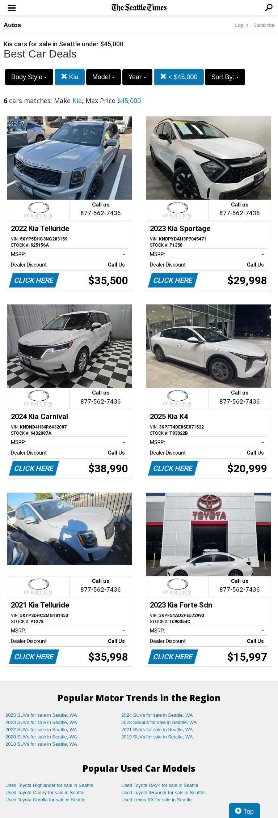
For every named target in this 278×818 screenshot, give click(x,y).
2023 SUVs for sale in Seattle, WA (41, 722)
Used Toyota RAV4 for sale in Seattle (159, 785)
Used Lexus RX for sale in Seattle (156, 799)
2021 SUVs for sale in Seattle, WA (157, 729)
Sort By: (225, 77)
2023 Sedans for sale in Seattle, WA (159, 722)
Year (137, 77)
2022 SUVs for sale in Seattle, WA (41, 729)
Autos (12, 25)
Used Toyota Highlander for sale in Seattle (49, 785)
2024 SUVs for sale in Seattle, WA (157, 715)
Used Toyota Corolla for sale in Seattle (45, 799)
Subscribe (263, 25)
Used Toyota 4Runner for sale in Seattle (163, 792)
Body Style (29, 77)
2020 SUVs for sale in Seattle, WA (41, 737)
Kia (70, 77)
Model (103, 77)
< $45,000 (179, 77)
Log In (241, 25)
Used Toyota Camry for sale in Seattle (44, 792)
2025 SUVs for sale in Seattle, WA (41, 715)
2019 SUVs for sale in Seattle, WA (157, 737)
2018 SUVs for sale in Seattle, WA (41, 744)
